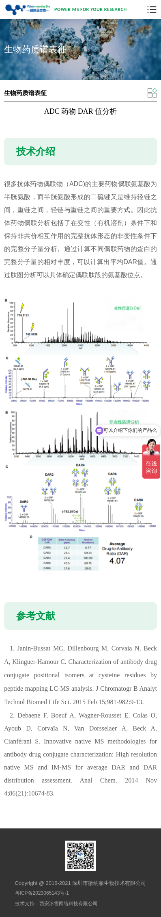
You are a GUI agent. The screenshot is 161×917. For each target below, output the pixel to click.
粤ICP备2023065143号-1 (42, 893)
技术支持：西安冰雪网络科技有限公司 (56, 903)
